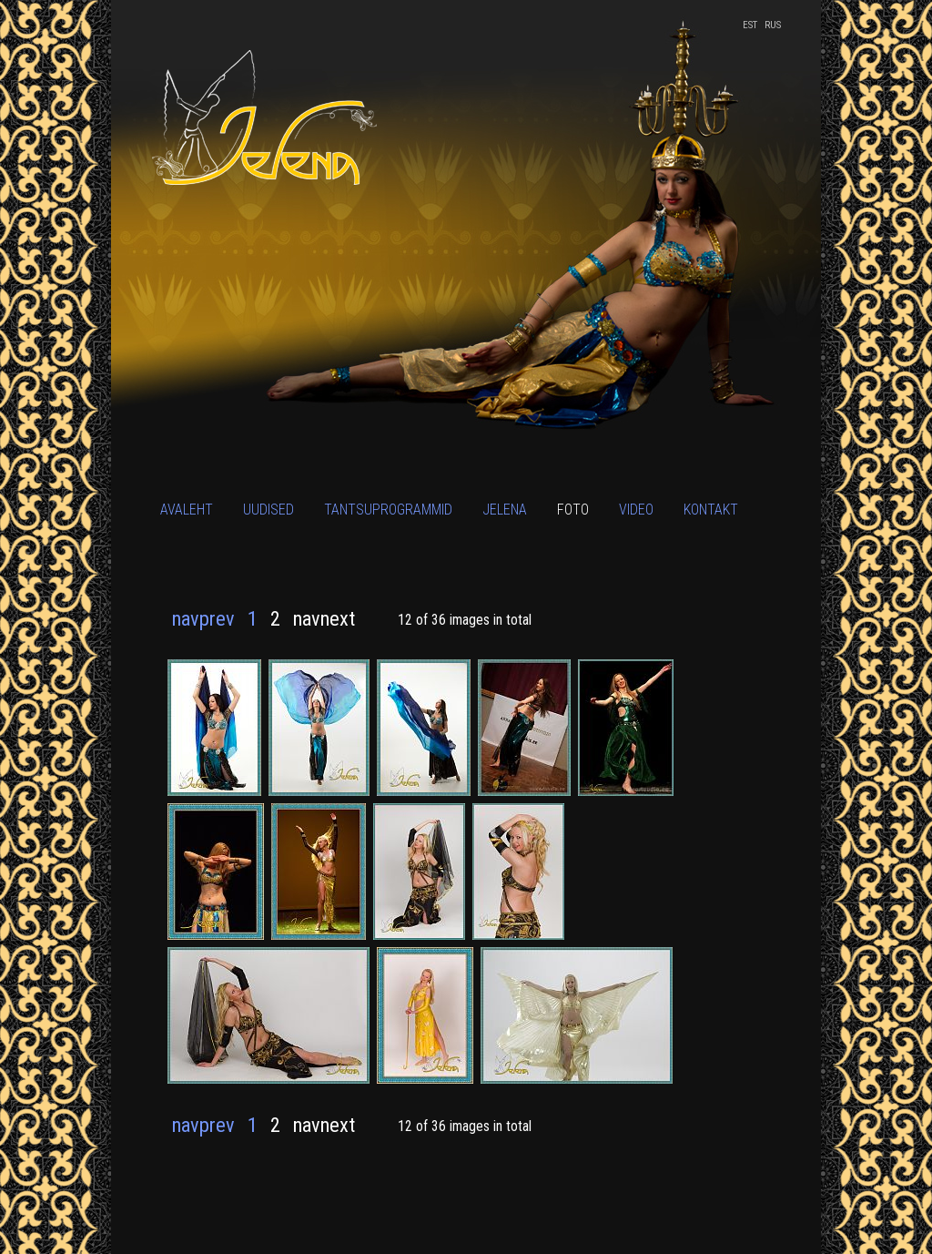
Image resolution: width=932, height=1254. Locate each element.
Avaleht (186, 509)
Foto (573, 509)
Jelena (504, 509)
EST (750, 25)
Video (636, 509)
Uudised (268, 509)
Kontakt (711, 509)
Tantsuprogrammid (388, 509)
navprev (203, 618)
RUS (773, 25)
